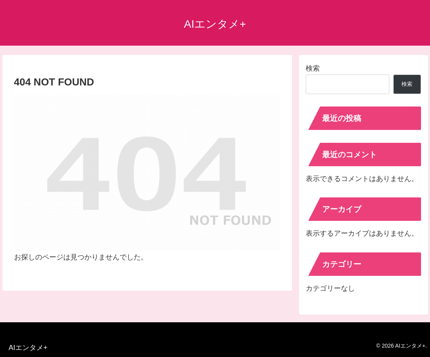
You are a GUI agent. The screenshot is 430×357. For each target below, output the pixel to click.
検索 (313, 68)
